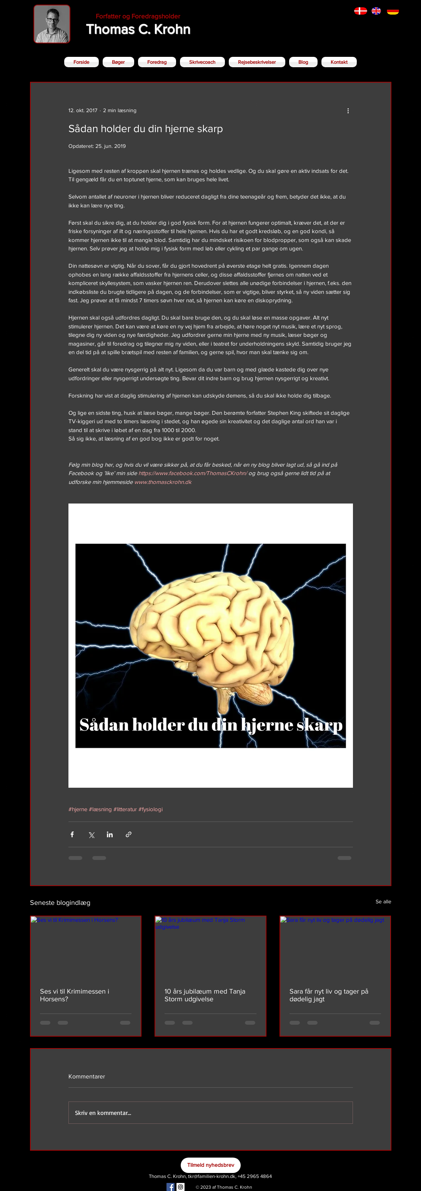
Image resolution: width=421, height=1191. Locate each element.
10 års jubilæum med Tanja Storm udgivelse (205, 995)
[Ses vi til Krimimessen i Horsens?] (86, 947)
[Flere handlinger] (348, 110)
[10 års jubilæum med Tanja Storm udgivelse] (210, 947)
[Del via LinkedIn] (109, 834)
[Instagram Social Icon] (180, 1187)
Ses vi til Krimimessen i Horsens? (74, 995)
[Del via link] (128, 834)
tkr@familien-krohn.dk (211, 1176)
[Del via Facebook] (72, 834)
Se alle (383, 901)
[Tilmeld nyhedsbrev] (211, 1165)
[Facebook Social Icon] (170, 1187)
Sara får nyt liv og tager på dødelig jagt (329, 995)
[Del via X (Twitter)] (91, 834)
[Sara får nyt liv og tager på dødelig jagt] (335, 947)
